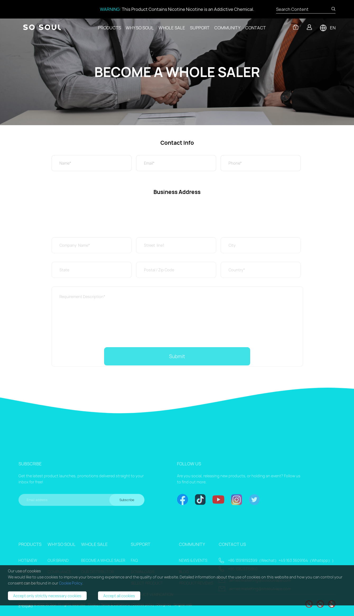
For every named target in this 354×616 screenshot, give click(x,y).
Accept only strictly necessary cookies (47, 595)
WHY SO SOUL (140, 28)
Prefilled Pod (29, 613)
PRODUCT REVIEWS (196, 613)
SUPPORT (199, 28)
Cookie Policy (70, 583)
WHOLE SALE (172, 28)
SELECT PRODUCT (147, 613)
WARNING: (110, 9)
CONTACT (255, 28)
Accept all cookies (119, 595)
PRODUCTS (109, 28)
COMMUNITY (227, 28)
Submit (177, 362)
